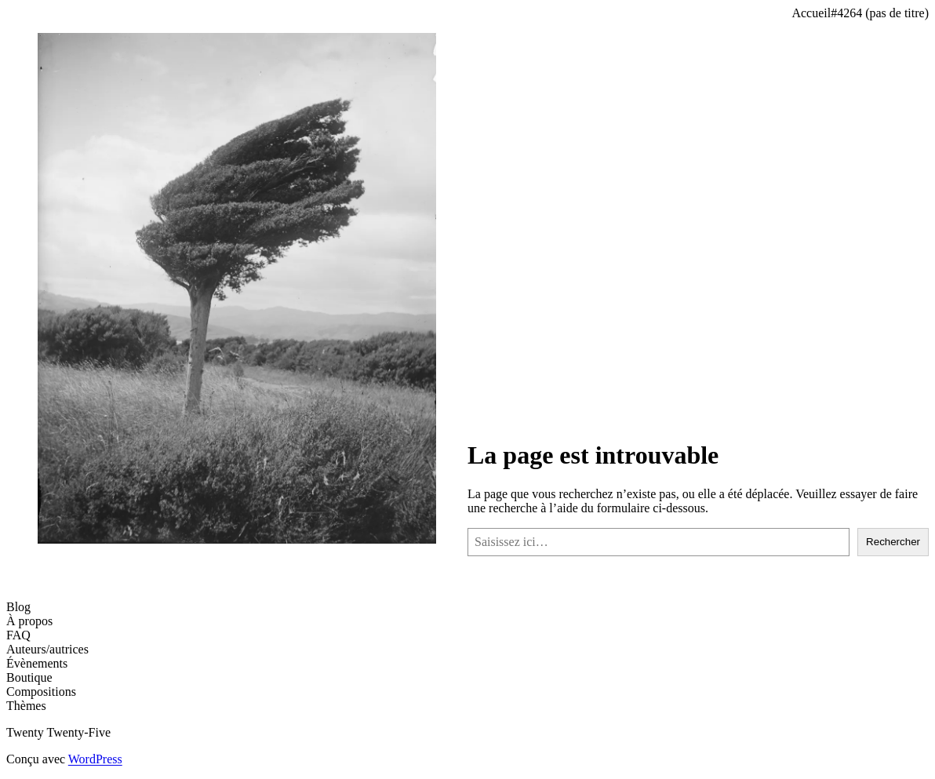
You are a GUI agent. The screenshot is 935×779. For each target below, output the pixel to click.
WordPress (95, 759)
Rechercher (893, 542)
